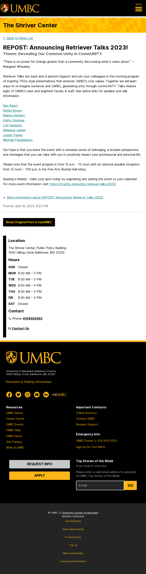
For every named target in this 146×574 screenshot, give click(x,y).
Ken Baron (10, 105)
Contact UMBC (85, 418)
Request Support (87, 424)
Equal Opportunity (73, 529)
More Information (55, 197)
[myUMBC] (59, 394)
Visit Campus (14, 441)
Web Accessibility (73, 553)
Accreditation (73, 521)
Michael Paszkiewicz (18, 140)
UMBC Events (14, 424)
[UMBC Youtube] (37, 394)
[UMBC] (20, 8)
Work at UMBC (15, 447)
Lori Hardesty (12, 125)
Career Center (15, 418)
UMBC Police (84, 440)
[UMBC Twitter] (18, 394)
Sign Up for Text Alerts (90, 447)
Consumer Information (73, 561)
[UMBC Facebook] (9, 394)
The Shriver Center (30, 25)
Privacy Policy (73, 537)
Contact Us (20, 328)
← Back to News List (18, 38)
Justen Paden (13, 135)
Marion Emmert (14, 115)
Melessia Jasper (14, 130)
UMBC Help (13, 430)
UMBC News (14, 436)
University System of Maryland (80, 512)
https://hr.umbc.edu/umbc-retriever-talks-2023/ (83, 184)
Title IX (73, 545)
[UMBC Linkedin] (46, 394)
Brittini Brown (12, 110)
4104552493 (32, 318)
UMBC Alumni (14, 412)
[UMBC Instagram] (27, 394)
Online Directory (86, 412)
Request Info (39, 464)
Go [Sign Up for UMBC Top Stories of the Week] (130, 485)
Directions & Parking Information (29, 382)
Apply (39, 475)
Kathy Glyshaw (14, 120)
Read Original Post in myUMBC (29, 222)
